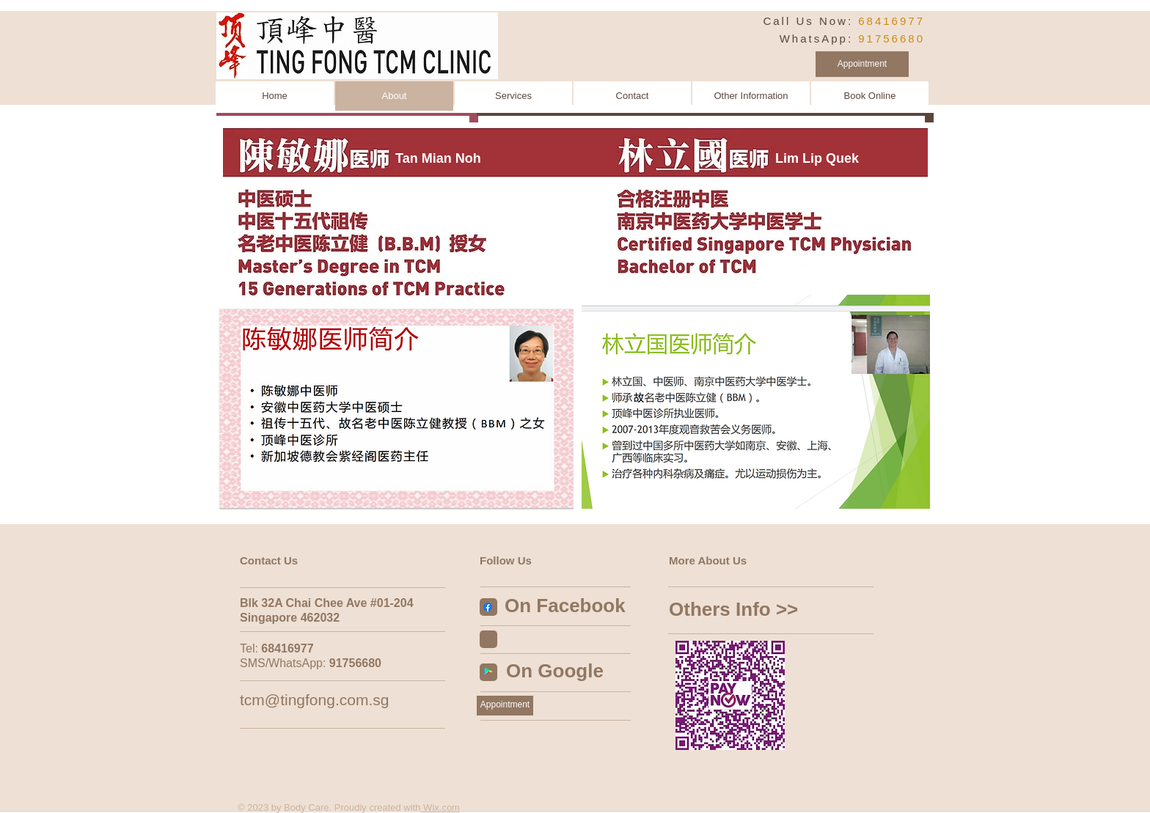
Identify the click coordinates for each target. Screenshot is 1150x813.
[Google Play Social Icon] (488, 671)
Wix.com (440, 807)
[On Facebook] (573, 606)
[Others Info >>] (766, 610)
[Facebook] (488, 607)
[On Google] (566, 671)
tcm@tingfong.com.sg (314, 699)
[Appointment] (862, 64)
